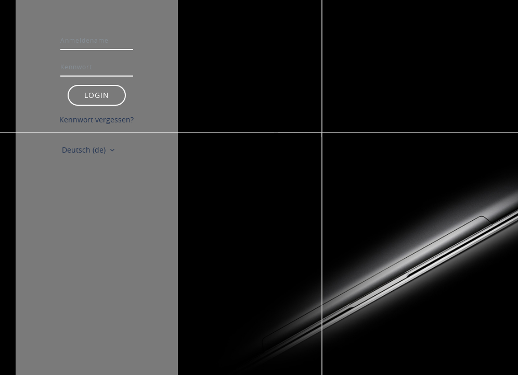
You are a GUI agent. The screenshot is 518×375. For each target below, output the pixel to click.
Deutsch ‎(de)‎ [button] (85, 150)
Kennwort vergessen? (96, 119)
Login (96, 95)
